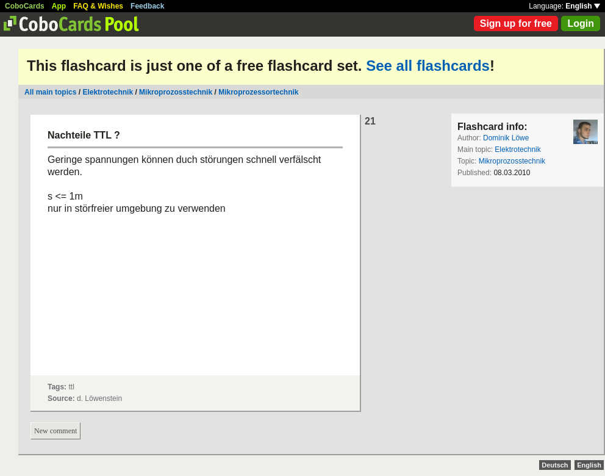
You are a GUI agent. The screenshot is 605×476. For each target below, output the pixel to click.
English (582, 6)
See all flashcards (428, 65)
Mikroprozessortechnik (258, 92)
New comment (55, 431)
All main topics (50, 92)
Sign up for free (516, 23)
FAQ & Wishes (98, 6)
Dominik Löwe (506, 138)
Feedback (147, 6)
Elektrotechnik (107, 92)
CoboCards (25, 6)
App (59, 6)
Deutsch (555, 465)
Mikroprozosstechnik (175, 92)
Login (580, 23)
